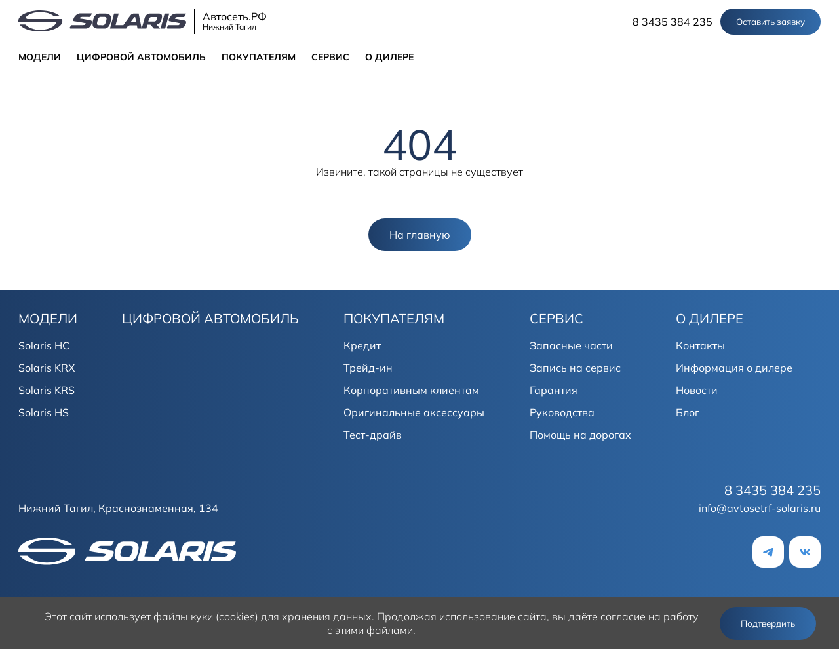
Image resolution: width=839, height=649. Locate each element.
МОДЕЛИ (39, 57)
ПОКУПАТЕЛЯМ (259, 57)
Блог (687, 412)
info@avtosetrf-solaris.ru (760, 508)
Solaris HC (43, 345)
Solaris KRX (46, 367)
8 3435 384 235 (672, 21)
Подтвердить (768, 623)
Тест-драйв (372, 434)
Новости (697, 390)
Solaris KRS (46, 390)
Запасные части (571, 345)
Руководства (562, 412)
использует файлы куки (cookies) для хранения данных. (234, 616)
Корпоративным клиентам (411, 390)
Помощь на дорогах (580, 434)
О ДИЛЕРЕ (389, 57)
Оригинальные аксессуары (413, 412)
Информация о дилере (734, 367)
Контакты (700, 345)
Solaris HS (43, 412)
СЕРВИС (330, 57)
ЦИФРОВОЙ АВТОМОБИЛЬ (141, 57)
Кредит (362, 345)
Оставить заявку (770, 21)
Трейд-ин (368, 367)
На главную (419, 234)
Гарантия (553, 390)
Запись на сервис (575, 367)
